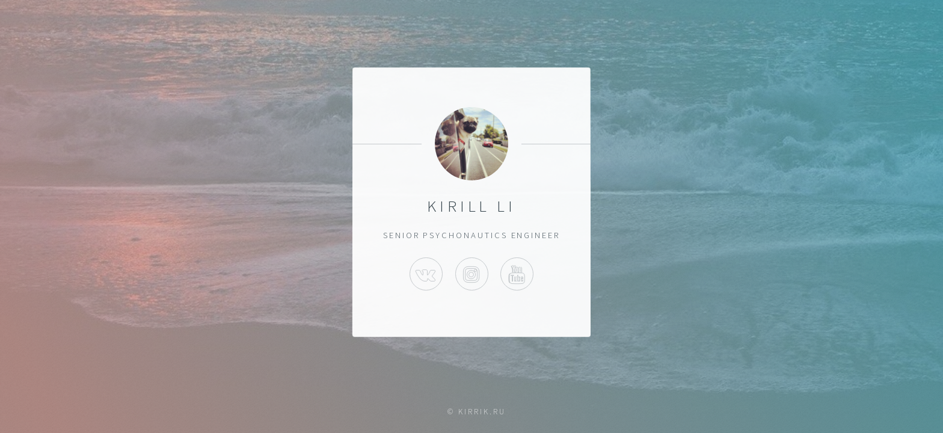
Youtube (516, 273)
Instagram (471, 273)
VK (426, 273)
